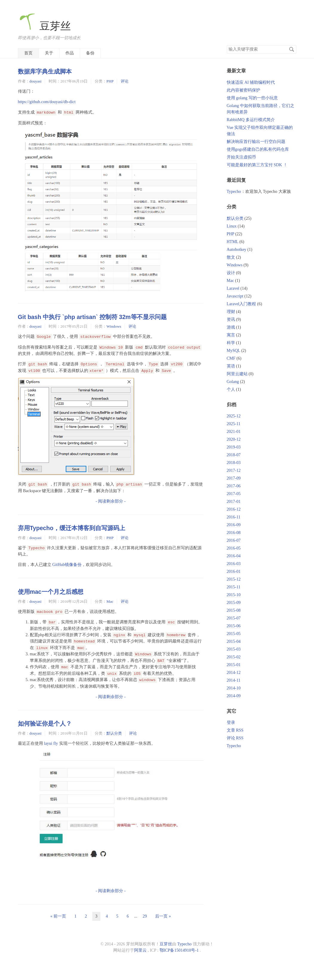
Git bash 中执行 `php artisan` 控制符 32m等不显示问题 (92, 317)
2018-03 (234, 462)
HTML (232, 241)
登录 (231, 722)
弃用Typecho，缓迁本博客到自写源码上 (71, 528)
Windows (113, 326)
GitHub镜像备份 (67, 564)
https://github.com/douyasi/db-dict (47, 102)
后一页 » (163, 916)
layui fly (51, 743)
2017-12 (234, 470)
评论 (124, 81)
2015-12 (234, 579)
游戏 (231, 327)
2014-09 (234, 696)
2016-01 (234, 571)
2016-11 (234, 517)
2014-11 (234, 680)
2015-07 (234, 618)
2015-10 (234, 595)
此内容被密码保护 (243, 90)
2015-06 (234, 626)
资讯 (231, 319)
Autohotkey (236, 249)
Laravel (233, 288)
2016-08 (234, 532)
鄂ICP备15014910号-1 (179, 950)
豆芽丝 (44, 26)
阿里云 (140, 950)
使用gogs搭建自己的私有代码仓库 (258, 149)
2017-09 (234, 478)
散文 (231, 257)
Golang (233, 381)
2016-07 (234, 540)
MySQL (233, 350)
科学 (231, 343)
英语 (231, 366)
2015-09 (234, 602)
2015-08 (234, 610)
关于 (49, 53)
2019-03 (234, 447)
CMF (231, 358)
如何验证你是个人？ (45, 723)
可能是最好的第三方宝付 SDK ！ (257, 165)
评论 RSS (235, 738)
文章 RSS (235, 730)
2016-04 (234, 556)
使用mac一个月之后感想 (50, 591)
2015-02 (234, 657)
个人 (231, 389)
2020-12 (234, 439)
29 (145, 916)
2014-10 (234, 688)
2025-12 (234, 416)
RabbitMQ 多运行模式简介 (251, 119)
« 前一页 (58, 916)
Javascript (235, 296)
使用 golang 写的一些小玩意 (252, 98)
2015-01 (234, 665)
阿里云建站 (237, 374)
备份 (90, 53)
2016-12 (234, 509)
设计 (231, 273)
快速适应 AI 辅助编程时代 (251, 82)
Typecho (234, 191)
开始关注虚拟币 (241, 157)
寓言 (231, 335)
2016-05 (234, 548)
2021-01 (234, 431)
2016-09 (234, 525)
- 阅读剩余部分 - (110, 501)
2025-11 (234, 424)
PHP (110, 81)
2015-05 (234, 633)
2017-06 (234, 486)
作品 (69, 53)
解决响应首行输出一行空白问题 (256, 141)
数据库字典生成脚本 (45, 71)
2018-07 (234, 455)
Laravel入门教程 (241, 304)
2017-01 (234, 501)
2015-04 (234, 641)
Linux (232, 226)
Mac (109, 601)
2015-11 (234, 587)
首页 (28, 53)
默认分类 (114, 733)
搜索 (291, 49)
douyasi (36, 81)
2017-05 (234, 494)
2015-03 (234, 649)
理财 (231, 311)
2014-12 (234, 672)
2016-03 (234, 563)
